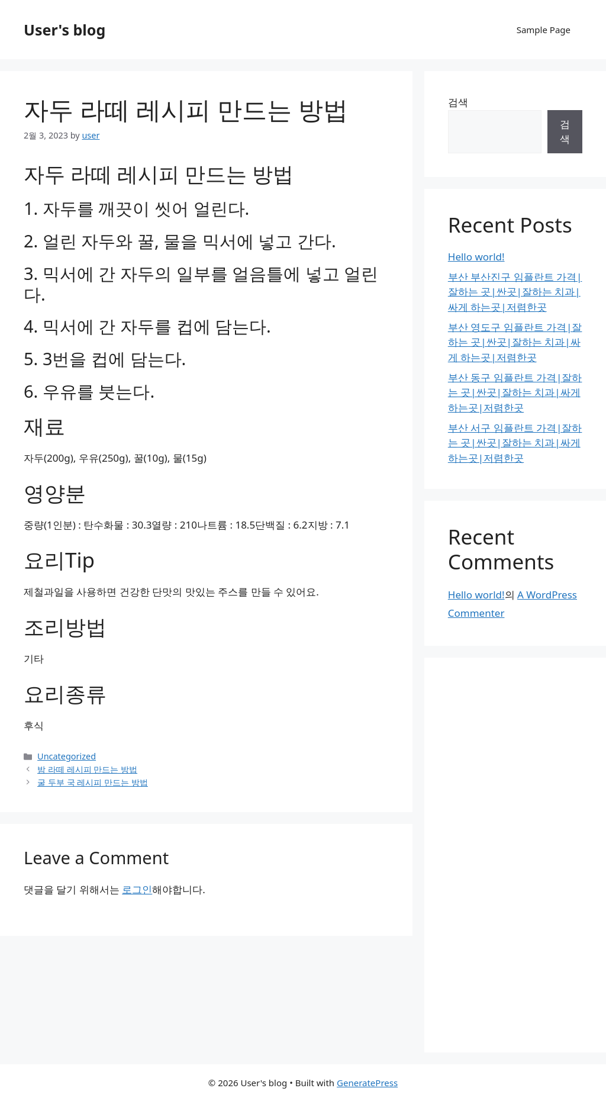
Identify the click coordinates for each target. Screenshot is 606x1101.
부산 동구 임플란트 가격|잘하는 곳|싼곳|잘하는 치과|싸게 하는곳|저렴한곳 (515, 392)
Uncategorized (66, 756)
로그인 (137, 889)
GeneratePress (367, 1083)
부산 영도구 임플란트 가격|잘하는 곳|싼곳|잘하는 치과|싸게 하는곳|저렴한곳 (515, 342)
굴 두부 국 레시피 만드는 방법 (92, 782)
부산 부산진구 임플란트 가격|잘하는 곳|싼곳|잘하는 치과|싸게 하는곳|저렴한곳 (515, 292)
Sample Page (543, 30)
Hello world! (476, 256)
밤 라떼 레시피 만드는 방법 (87, 769)
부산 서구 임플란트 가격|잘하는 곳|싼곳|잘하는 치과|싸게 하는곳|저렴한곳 (515, 443)
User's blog (64, 30)
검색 (458, 102)
